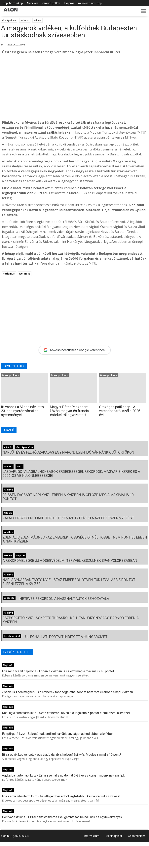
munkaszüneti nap (90, 3)
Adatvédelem (136, 836)
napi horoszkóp (13, 3)
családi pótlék (51, 3)
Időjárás (69, 3)
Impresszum (91, 836)
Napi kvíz (32, 3)
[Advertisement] (74, 87)
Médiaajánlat (113, 836)
